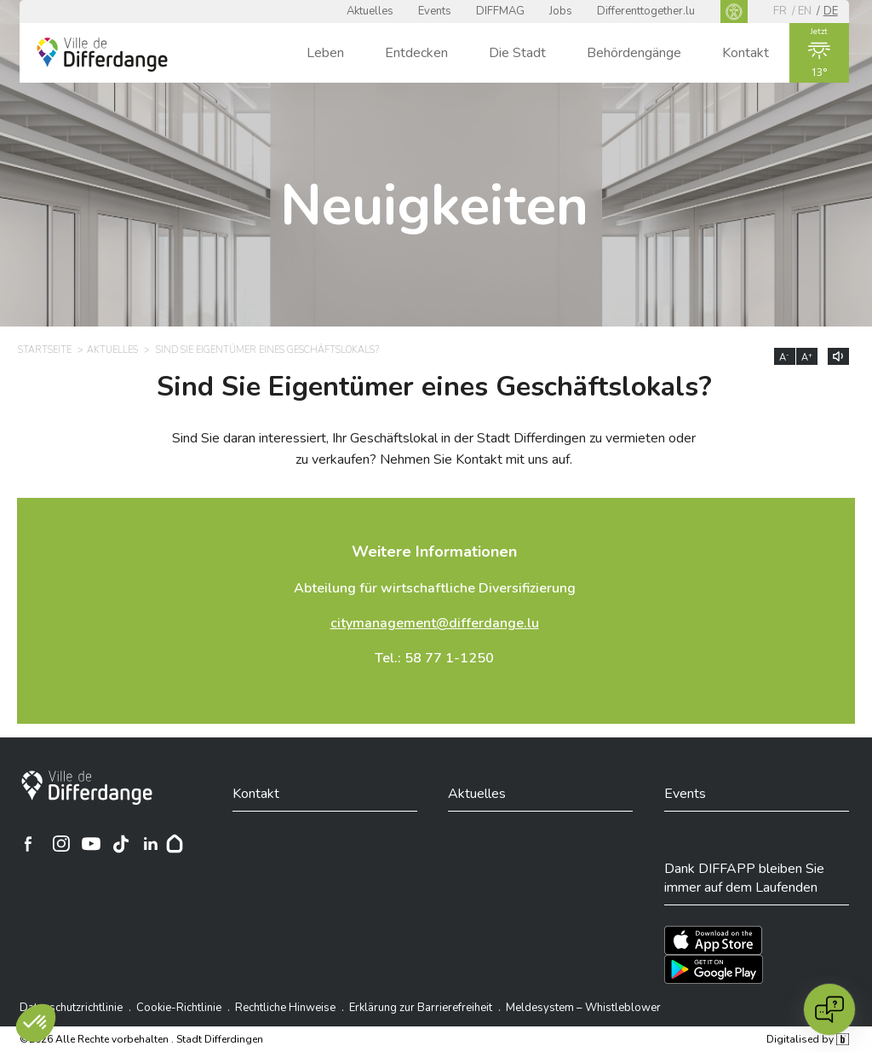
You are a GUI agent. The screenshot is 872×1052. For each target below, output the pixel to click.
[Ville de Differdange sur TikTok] (121, 844)
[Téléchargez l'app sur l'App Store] (713, 940)
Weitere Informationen (434, 551)
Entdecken (416, 52)
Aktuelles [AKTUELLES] (112, 350)
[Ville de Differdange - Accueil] (102, 55)
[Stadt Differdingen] (87, 788)
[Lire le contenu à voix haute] (838, 356)
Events (434, 11)
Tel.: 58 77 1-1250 (434, 658)
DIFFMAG (500, 11)
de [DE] (830, 11)
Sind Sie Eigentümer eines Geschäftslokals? (434, 387)
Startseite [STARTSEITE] (45, 350)
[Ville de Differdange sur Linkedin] (151, 844)
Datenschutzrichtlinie (71, 1007)
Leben (325, 52)
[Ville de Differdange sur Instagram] (61, 844)
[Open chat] (829, 1009)
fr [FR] (780, 11)
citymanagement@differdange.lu (434, 623)
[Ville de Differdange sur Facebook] (28, 844)
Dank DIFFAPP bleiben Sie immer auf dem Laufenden (744, 878)
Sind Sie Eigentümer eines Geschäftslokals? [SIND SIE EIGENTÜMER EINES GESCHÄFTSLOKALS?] (267, 350)
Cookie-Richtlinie (178, 1007)
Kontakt (745, 52)
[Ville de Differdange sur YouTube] (91, 844)
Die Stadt (517, 52)
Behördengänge (634, 52)
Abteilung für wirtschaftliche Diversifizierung (435, 588)
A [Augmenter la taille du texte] (806, 357)
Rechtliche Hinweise (285, 1007)
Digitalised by (807, 1039)
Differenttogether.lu (646, 11)
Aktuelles (370, 11)
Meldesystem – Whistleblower (583, 1007)
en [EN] (805, 11)
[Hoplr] (174, 844)
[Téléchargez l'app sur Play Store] (713, 969)
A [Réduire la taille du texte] (784, 357)
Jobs (560, 11)
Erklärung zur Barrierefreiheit (420, 1007)
